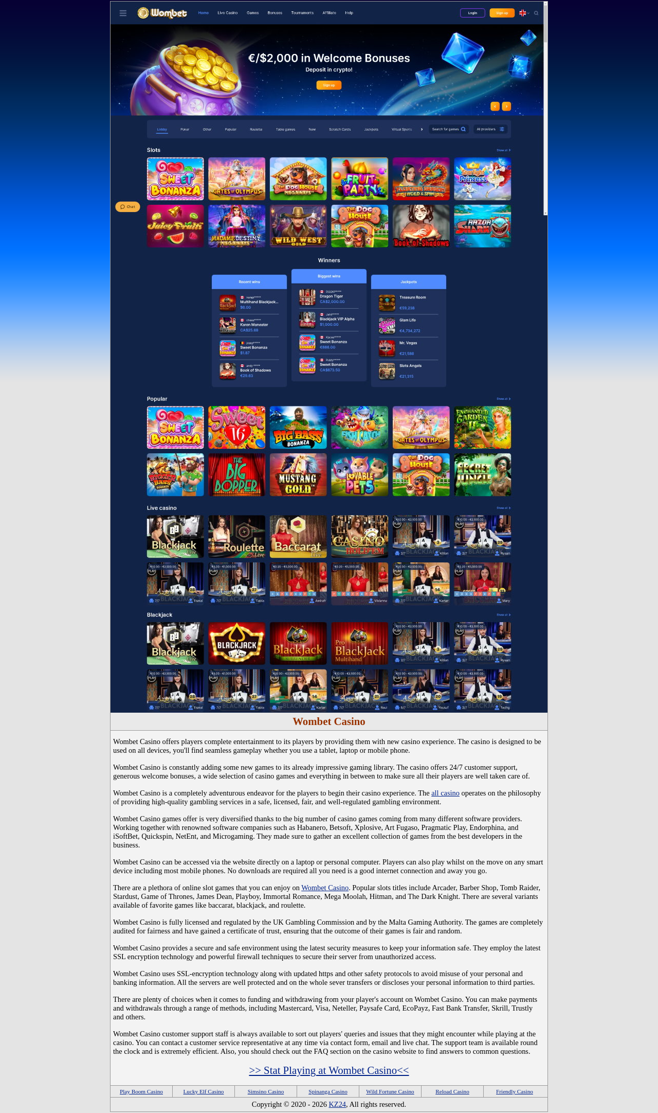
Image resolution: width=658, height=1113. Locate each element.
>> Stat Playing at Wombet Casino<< (329, 1070)
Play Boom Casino (141, 1091)
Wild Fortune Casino (390, 1091)
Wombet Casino (325, 888)
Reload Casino (452, 1091)
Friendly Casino (514, 1091)
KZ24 (337, 1104)
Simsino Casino (266, 1091)
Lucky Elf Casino (204, 1091)
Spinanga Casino (328, 1091)
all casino (445, 793)
